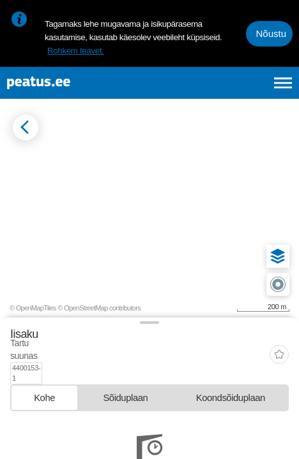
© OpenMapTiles (33, 308)
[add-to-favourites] (279, 344)
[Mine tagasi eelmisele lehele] (25, 127)
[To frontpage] (74, 82)
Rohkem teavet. (75, 50)
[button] (277, 256)
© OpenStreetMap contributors (99, 308)
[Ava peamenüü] (283, 83)
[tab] (44, 375)
